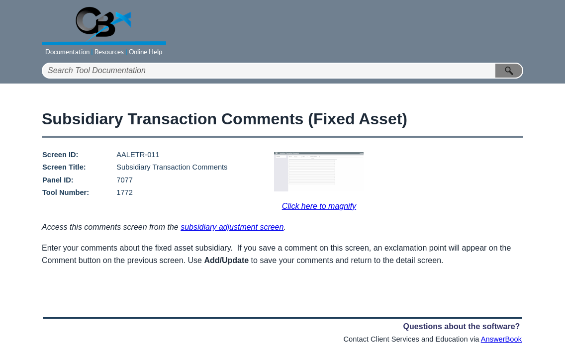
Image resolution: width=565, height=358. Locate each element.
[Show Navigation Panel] (518, 31)
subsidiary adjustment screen (232, 227)
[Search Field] (282, 71)
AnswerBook (501, 339)
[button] (509, 71)
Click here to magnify (319, 206)
